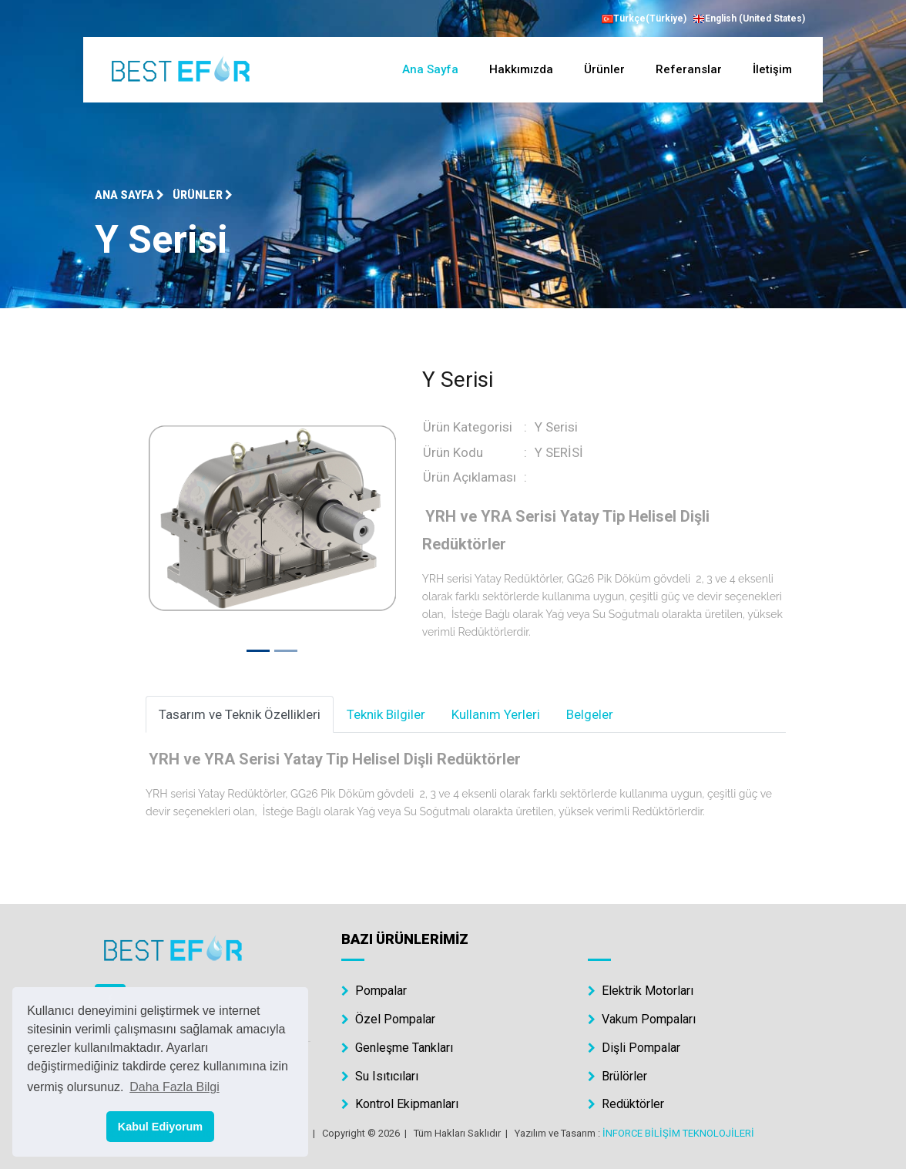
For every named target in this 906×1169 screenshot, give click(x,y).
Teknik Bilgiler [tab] (386, 714)
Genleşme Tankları (397, 1047)
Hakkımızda (521, 69)
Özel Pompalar (388, 1019)
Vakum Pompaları (642, 1019)
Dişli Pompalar (634, 1047)
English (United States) (749, 19)
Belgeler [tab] (589, 714)
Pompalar (374, 990)
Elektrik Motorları (640, 990)
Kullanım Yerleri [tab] (495, 714)
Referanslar (689, 69)
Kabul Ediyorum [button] (160, 1126)
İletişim (772, 69)
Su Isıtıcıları (379, 1076)
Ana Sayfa (430, 69)
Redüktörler (626, 1104)
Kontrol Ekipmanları (399, 1104)
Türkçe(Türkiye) (644, 19)
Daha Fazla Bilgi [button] (174, 1086)
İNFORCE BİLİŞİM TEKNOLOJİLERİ (678, 1133)
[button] (164, 518)
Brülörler (617, 1076)
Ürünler (604, 69)
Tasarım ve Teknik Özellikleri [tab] (239, 714)
